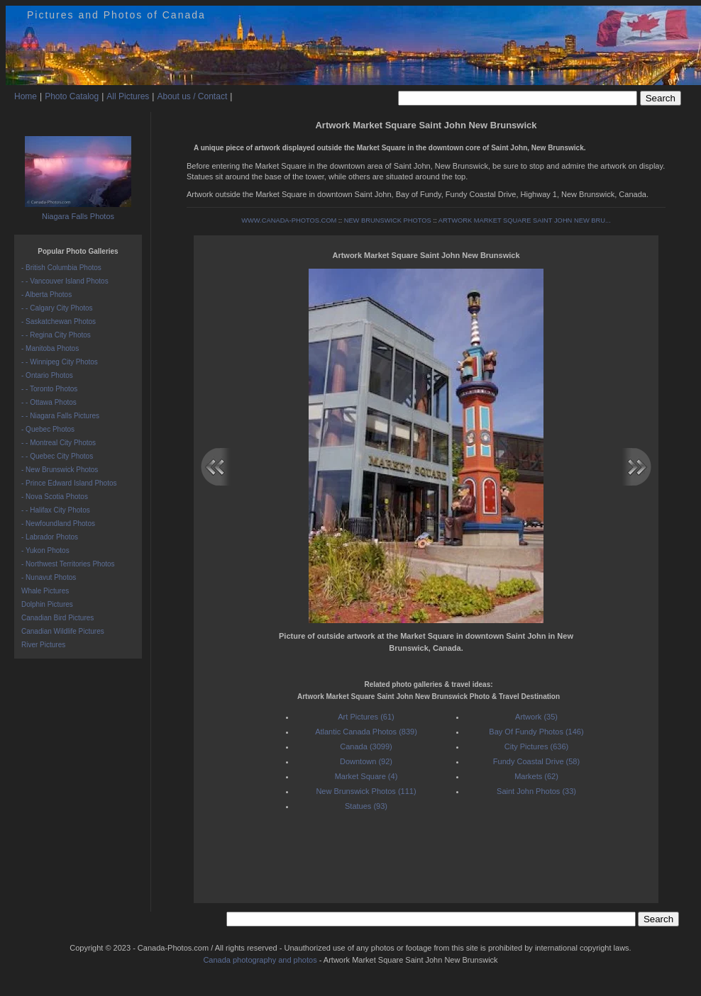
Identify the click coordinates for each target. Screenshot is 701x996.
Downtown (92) (366, 761)
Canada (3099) (366, 746)
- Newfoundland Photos (58, 523)
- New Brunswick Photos (59, 470)
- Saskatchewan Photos (58, 321)
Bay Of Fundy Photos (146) (536, 731)
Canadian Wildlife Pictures (62, 631)
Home (25, 96)
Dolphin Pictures (47, 604)
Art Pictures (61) (366, 716)
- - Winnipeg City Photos (59, 362)
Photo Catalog (72, 96)
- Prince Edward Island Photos (69, 483)
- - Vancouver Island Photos (65, 281)
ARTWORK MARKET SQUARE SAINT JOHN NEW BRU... (524, 220)
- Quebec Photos (47, 429)
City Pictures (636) (536, 746)
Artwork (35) (536, 716)
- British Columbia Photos (61, 268)
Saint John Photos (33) (536, 791)
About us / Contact (192, 96)
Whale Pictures (45, 591)
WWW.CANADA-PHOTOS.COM (288, 220)
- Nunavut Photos (48, 577)
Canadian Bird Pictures (57, 618)
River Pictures (43, 645)
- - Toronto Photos (49, 389)
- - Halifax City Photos (55, 510)
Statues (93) (366, 806)
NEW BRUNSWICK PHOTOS (387, 220)
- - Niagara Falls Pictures (60, 416)
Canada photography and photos (259, 960)
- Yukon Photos (45, 550)
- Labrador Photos (49, 537)
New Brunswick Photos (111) (366, 791)
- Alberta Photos (46, 294)
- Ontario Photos (47, 375)
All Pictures (127, 96)
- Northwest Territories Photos (68, 564)
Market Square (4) (366, 776)
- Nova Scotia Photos (54, 496)
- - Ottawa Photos (49, 402)
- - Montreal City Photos (58, 443)
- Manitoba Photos (50, 348)
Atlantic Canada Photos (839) (366, 731)
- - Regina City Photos (56, 335)
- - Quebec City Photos (57, 456)
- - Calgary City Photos (57, 308)
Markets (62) (536, 776)
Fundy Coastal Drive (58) (536, 761)
